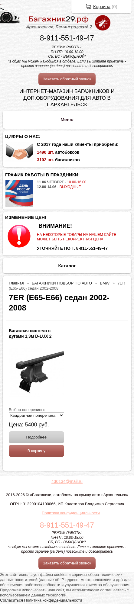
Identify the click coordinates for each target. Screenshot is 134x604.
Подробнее (36, 437)
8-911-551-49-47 (67, 38)
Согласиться (11, 600)
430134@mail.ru (67, 481)
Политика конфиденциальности (71, 513)
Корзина (101, 6)
